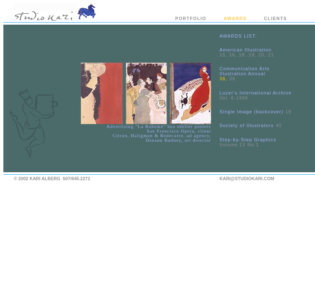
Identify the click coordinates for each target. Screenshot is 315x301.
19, (252, 54)
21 (271, 54)
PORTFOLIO (190, 18)
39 (232, 78)
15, (223, 54)
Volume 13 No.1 (239, 144)
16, (233, 54)
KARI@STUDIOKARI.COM (246, 178)
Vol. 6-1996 (233, 97)
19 (288, 111)
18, (243, 54)
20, (262, 54)
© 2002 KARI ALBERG (37, 178)
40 (279, 125)
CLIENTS (275, 18)
